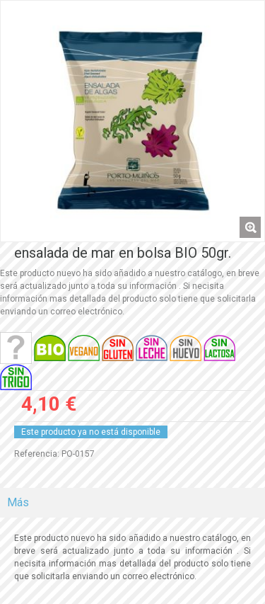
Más (18, 502)
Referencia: (36, 454)
